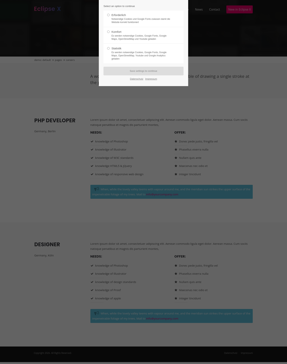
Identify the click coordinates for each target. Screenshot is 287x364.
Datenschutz (136, 78)
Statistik (142, 53)
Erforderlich (142, 18)
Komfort (142, 35)
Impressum (151, 78)
